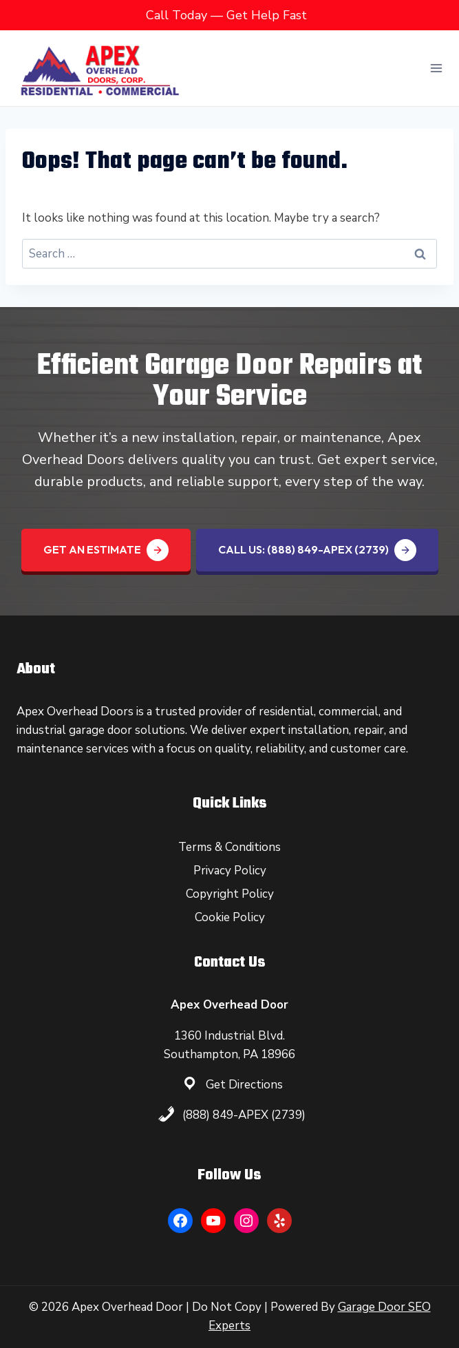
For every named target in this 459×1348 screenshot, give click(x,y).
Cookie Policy (230, 917)
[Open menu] (436, 67)
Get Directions (244, 1085)
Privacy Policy (229, 870)
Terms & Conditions (229, 847)
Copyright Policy (230, 894)
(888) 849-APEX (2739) (244, 1115)
